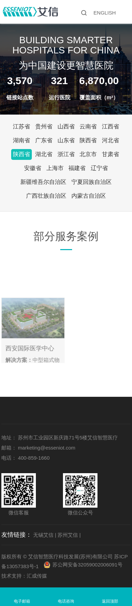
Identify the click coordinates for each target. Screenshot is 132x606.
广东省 (43, 140)
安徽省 (32, 168)
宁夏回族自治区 (91, 182)
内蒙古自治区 (88, 196)
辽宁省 (99, 168)
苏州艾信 (68, 535)
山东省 (66, 140)
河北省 (110, 140)
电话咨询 (66, 601)
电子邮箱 (22, 601)
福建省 (77, 168)
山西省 (66, 126)
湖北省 (43, 154)
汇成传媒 (37, 576)
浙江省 (66, 154)
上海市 (55, 168)
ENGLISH (104, 13)
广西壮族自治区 (46, 196)
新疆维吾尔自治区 (43, 182)
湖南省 (21, 140)
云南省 (88, 126)
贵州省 (43, 126)
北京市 (88, 154)
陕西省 (88, 140)
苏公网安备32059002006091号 (87, 564)
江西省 (110, 126)
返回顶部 (110, 601)
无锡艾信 (43, 535)
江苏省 (21, 126)
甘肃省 (110, 154)
